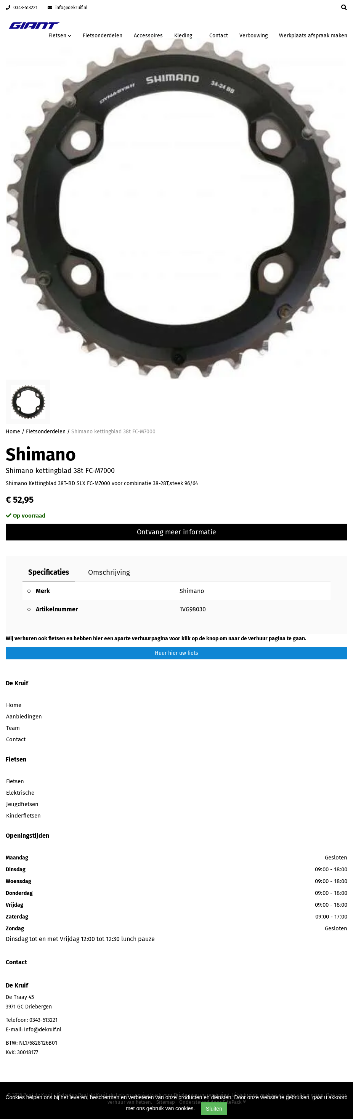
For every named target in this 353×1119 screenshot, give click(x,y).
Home (13, 431)
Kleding (183, 35)
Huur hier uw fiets (176, 653)
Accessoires (148, 35)
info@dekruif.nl (68, 7)
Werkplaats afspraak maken (313, 35)
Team (13, 728)
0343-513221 (21, 7)
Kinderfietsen (23, 815)
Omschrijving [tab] (109, 572)
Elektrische (20, 792)
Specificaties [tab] (48, 572)
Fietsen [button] (59, 35)
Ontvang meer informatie (176, 532)
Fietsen (15, 781)
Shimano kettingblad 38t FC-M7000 (113, 431)
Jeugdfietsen (22, 804)
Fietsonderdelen (102, 35)
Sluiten (214, 1109)
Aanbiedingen (24, 716)
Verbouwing (253, 35)
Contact (218, 35)
